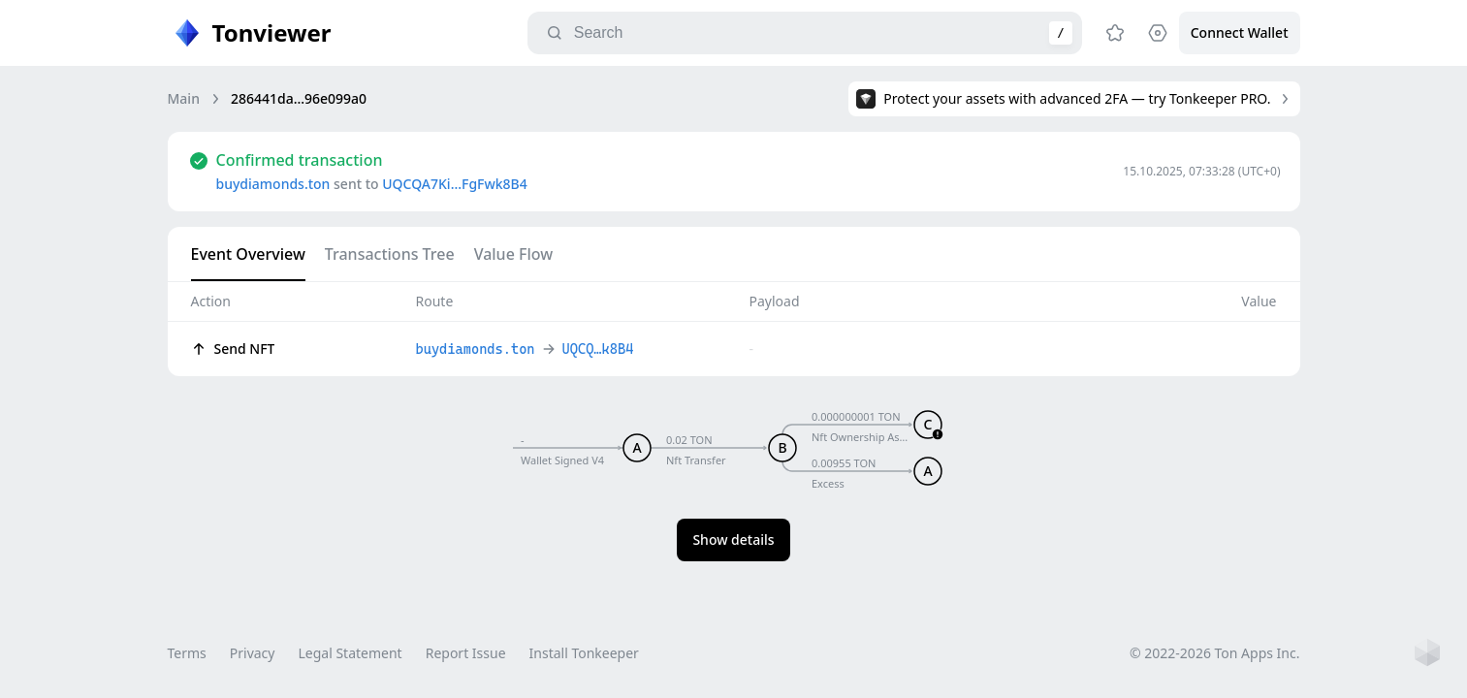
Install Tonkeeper (584, 653)
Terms (187, 653)
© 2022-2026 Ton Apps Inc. (1214, 653)
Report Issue (466, 653)
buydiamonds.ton (273, 183)
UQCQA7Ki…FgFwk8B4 (454, 183)
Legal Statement (349, 653)
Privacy (252, 653)
